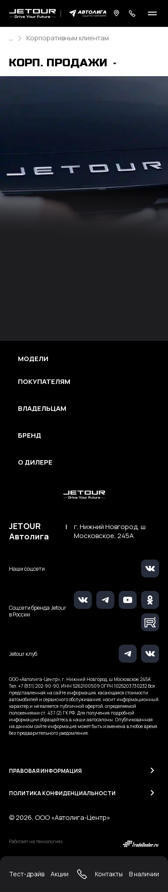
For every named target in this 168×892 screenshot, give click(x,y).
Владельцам (42, 408)
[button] (62, 64)
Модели (33, 358)
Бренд (29, 435)
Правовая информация (45, 771)
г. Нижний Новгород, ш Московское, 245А (110, 531)
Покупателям (44, 381)
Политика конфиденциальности (62, 793)
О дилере (35, 462)
